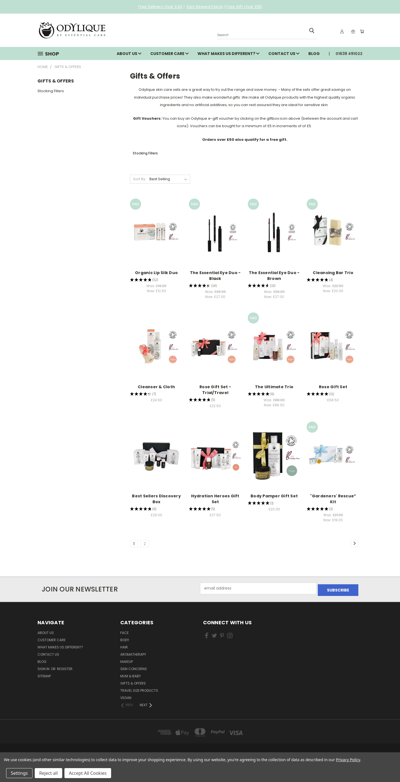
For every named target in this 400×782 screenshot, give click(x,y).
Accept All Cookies (88, 773)
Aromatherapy (133, 652)
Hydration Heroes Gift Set (215, 499)
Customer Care (169, 53)
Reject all (48, 773)
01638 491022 (349, 53)
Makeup (126, 660)
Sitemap (44, 674)
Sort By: (139, 179)
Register (64, 667)
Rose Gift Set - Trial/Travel (215, 389)
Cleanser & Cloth (156, 387)
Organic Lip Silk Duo (156, 272)
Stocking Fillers (51, 91)
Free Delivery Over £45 (160, 6)
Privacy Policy (348, 759)
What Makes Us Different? (228, 53)
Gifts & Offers (133, 681)
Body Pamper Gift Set (274, 496)
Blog (314, 53)
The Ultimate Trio (274, 387)
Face (124, 631)
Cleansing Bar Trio (333, 272)
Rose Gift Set (333, 387)
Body (124, 638)
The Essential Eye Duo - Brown (274, 275)
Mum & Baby (130, 674)
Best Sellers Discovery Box (156, 499)
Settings (19, 773)
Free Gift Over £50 (244, 6)
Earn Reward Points (205, 6)
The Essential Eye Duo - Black (215, 275)
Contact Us (283, 53)
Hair (124, 645)
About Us (129, 53)
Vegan (125, 696)
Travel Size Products (139, 688)
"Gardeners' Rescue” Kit (333, 499)
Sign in (44, 667)
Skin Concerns (133, 667)
